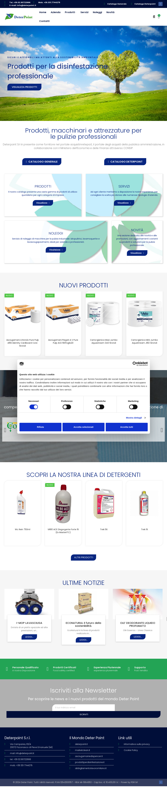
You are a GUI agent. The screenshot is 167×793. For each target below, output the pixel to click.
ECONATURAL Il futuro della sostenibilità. (83, 645)
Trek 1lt (144, 547)
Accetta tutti (126, 427)
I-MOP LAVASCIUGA (29, 643)
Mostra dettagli (134, 417)
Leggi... (29, 657)
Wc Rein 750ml (22, 547)
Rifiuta (40, 427)
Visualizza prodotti (24, 87)
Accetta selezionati (83, 427)
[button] (41, 161)
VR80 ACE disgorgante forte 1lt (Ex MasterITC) (63, 549)
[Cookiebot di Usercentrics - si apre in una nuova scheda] (135, 364)
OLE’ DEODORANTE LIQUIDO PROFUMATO (137, 645)
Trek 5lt (104, 547)
